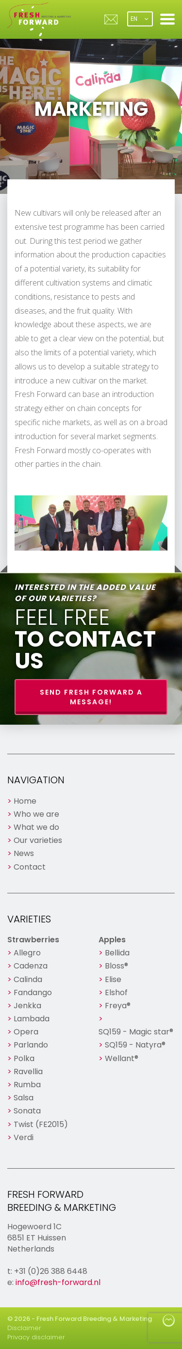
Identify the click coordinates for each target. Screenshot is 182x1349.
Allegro (27, 952)
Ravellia (28, 1071)
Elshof (116, 992)
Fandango (33, 992)
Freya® (118, 1005)
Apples (112, 939)
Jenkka (27, 1005)
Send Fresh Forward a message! (91, 697)
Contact (30, 867)
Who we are (36, 814)
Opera (26, 1031)
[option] (91, 523)
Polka (24, 1058)
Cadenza (31, 965)
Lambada (32, 1018)
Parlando (31, 1044)
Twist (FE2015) (41, 1124)
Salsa (23, 1097)
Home (25, 801)
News (24, 853)
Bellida (117, 952)
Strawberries (33, 939)
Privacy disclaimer (36, 1337)
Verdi (23, 1137)
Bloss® (116, 965)
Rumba (27, 1084)
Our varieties (38, 840)
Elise (113, 979)
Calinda (28, 979)
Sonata (27, 1110)
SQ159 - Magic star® (136, 1031)
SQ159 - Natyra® (135, 1044)
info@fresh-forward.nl (58, 1282)
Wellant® (121, 1058)
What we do (36, 827)
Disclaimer (24, 1328)
